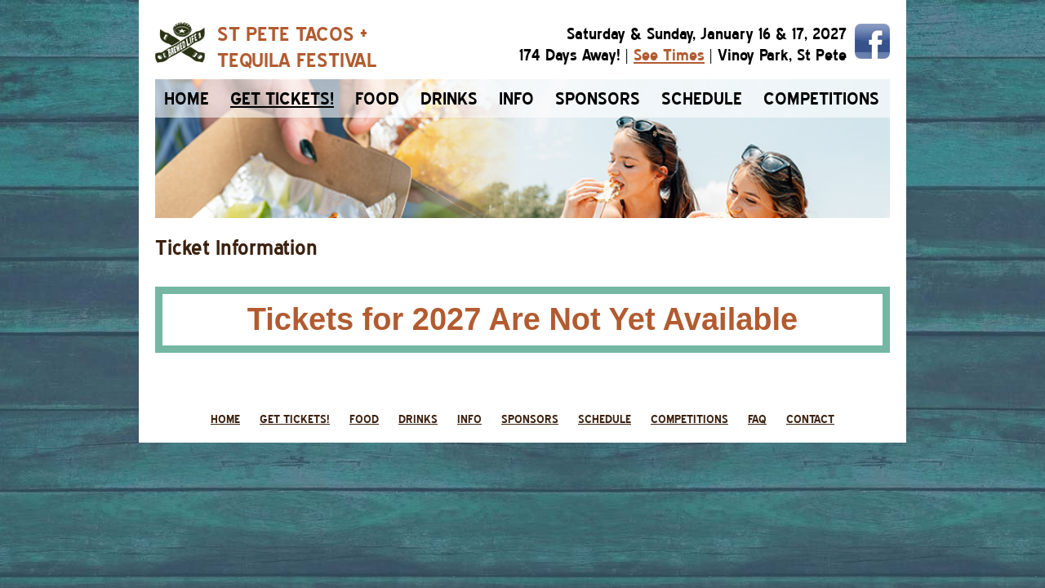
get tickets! (295, 419)
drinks (449, 98)
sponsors (597, 98)
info (516, 98)
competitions (821, 98)
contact (810, 419)
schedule (701, 98)
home (186, 98)
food (377, 98)
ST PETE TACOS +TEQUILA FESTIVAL (296, 46)
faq (757, 419)
